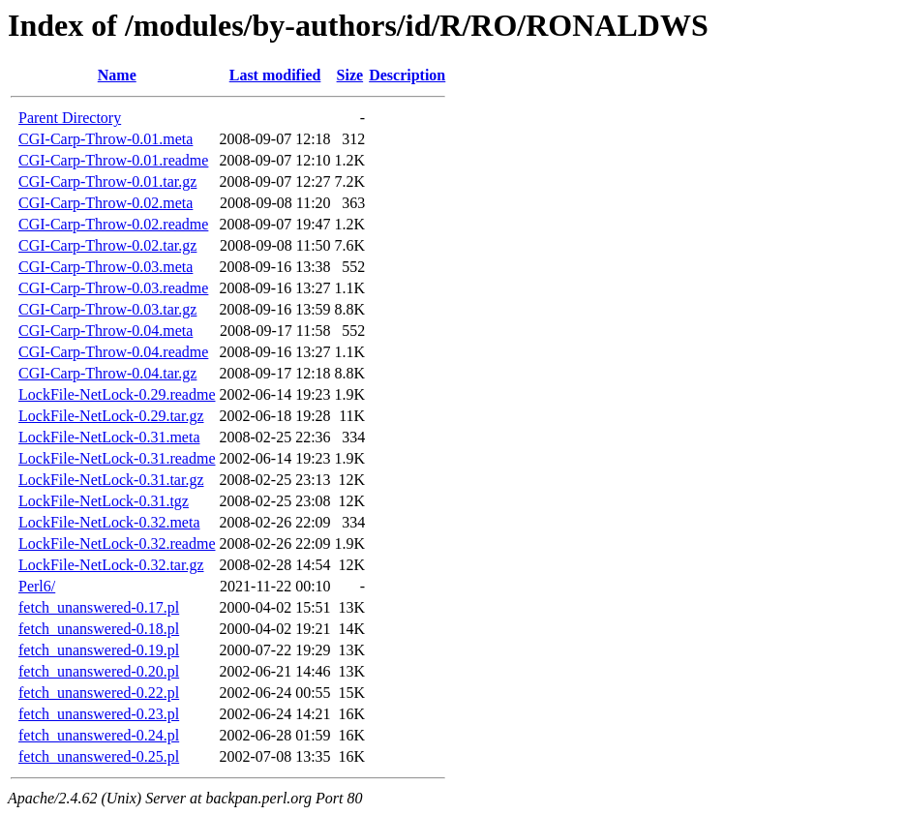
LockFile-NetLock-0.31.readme (116, 458)
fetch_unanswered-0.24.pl (98, 735)
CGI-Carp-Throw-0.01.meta (105, 139)
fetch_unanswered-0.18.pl (98, 628)
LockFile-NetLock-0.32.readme (116, 543)
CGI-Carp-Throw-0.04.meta (105, 330)
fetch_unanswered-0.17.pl (98, 607)
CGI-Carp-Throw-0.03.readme (113, 288)
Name (117, 75)
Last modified (275, 75)
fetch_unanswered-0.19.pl (98, 650)
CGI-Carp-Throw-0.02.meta (105, 203)
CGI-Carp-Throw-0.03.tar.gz (107, 309)
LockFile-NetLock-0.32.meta (109, 522)
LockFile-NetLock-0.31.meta (109, 437)
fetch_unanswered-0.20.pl (98, 671)
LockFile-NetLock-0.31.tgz (103, 501)
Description (407, 75)
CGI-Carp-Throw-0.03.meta (105, 266)
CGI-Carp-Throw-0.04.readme (113, 352)
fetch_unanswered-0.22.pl (98, 692)
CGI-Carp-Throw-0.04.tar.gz (107, 373)
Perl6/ (36, 586)
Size (350, 75)
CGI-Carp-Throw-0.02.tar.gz (107, 245)
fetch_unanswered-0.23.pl (98, 714)
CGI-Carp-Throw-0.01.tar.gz (107, 181)
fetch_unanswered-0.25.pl (98, 756)
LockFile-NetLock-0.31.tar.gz (111, 479)
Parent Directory (69, 117)
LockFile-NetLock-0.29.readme (116, 394)
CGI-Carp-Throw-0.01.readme (113, 160)
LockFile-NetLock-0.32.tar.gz (111, 565)
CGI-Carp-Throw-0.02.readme (113, 224)
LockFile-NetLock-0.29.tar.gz (111, 416)
